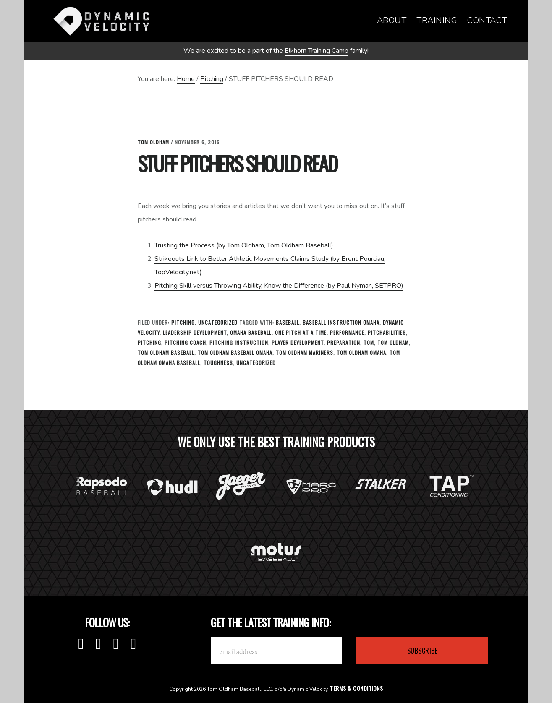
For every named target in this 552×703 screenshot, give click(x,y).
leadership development (195, 332)
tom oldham (393, 342)
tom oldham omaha (361, 352)
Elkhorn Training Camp (316, 50)
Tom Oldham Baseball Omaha (235, 352)
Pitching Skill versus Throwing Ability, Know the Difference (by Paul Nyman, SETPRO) (278, 285)
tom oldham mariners (304, 352)
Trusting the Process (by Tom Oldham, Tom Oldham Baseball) (243, 245)
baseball (287, 322)
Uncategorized (218, 322)
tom (369, 342)
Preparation (343, 342)
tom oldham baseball (166, 352)
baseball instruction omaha (341, 322)
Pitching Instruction (238, 342)
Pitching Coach (185, 342)
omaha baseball (251, 332)
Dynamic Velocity (104, 21)
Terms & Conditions (356, 688)
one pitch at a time (301, 332)
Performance (347, 332)
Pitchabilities (387, 332)
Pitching (183, 322)
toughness (218, 362)
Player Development (298, 342)
